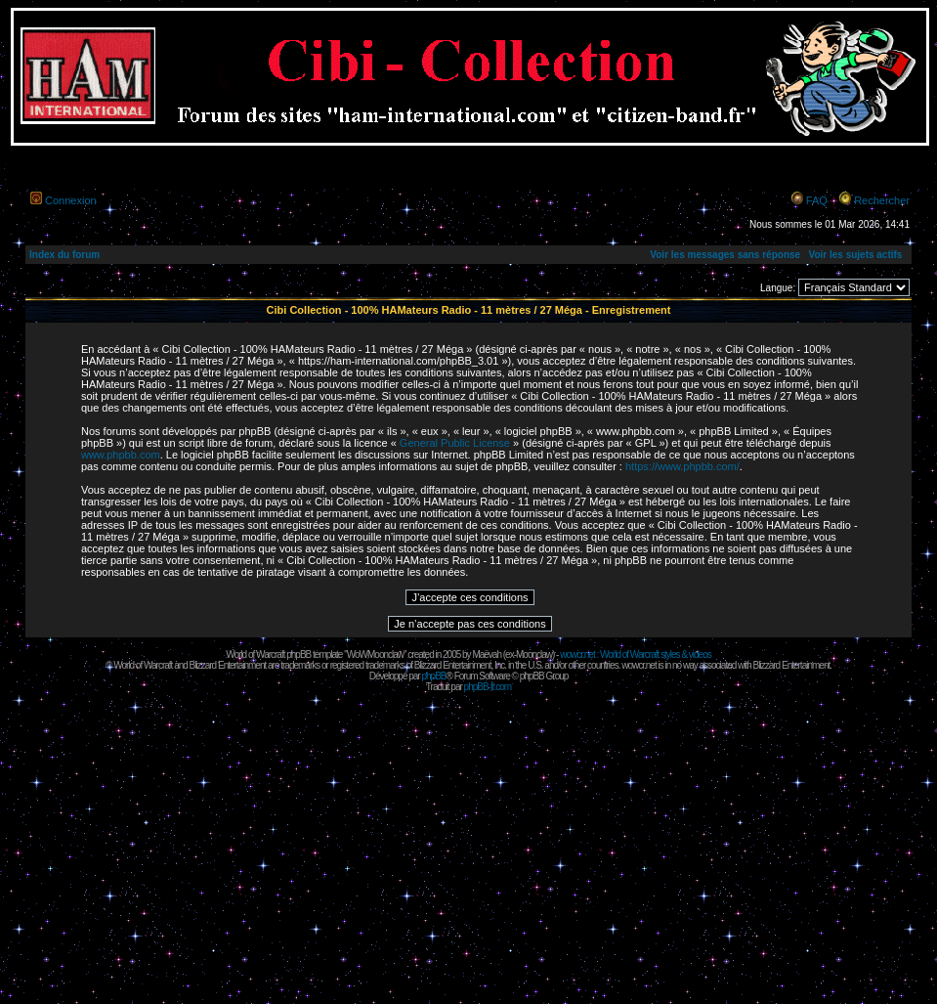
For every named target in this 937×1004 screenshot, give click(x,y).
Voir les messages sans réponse (725, 254)
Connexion (71, 200)
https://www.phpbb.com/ (682, 466)
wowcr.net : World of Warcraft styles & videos (635, 654)
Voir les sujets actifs (855, 254)
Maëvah (486, 654)
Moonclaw (534, 654)
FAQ (817, 200)
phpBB (433, 676)
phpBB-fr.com (488, 686)
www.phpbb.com (120, 454)
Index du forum (64, 254)
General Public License (455, 443)
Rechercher (882, 200)
